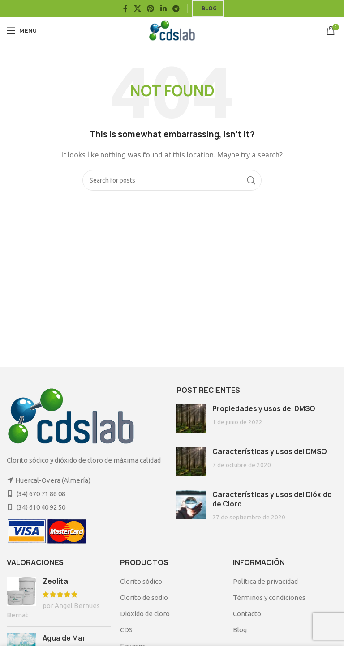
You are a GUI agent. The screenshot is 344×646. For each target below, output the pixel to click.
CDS (126, 629)
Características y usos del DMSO (269, 451)
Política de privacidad (265, 581)
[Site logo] (172, 30)
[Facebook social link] (125, 8)
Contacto (247, 613)
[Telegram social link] (175, 8)
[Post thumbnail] (191, 418)
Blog (209, 8)
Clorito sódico (141, 581)
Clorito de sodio (144, 597)
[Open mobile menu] (21, 30)
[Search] (172, 180)
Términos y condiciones (269, 597)
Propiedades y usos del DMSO (263, 408)
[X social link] (137, 8)
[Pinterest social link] (150, 8)
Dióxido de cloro (145, 613)
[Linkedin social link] (163, 8)
